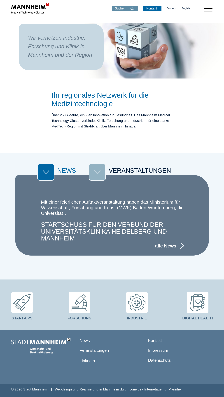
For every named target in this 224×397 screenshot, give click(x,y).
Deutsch (171, 8)
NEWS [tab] (56, 171)
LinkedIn (87, 360)
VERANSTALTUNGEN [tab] (130, 171)
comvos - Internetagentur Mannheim (156, 389)
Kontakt (151, 8)
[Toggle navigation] (208, 8)
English (186, 8)
